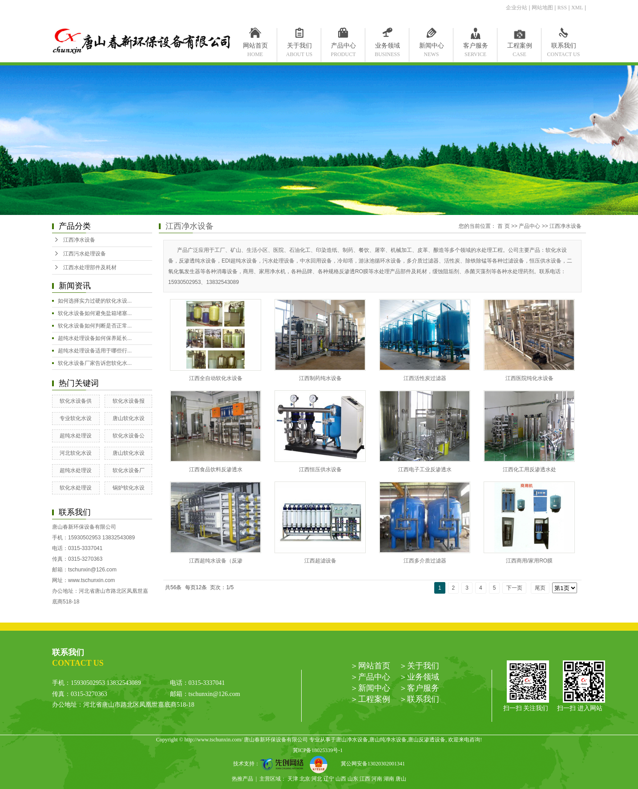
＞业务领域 (419, 676)
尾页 (540, 588)
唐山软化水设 (129, 418)
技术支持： (271, 764)
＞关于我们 (419, 665)
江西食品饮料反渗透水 (215, 469)
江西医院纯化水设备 (529, 378)
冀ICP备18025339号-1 (318, 750)
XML (577, 7)
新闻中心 (431, 47)
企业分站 (516, 7)
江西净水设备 (79, 240)
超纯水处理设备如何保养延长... (95, 338)
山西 (340, 779)
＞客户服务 (419, 688)
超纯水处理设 (76, 436)
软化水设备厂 (129, 470)
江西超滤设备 (320, 561)
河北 (316, 779)
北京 (304, 779)
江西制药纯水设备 (320, 378)
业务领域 (387, 47)
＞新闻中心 (370, 688)
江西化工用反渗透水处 (529, 469)
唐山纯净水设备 (388, 739)
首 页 (503, 226)
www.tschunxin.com (91, 580)
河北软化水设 (76, 453)
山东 (352, 779)
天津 (292, 779)
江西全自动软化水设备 (215, 378)
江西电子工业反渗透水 (425, 469)
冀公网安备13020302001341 (369, 764)
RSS (562, 7)
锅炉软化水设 (129, 488)
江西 (364, 779)
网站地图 (542, 7)
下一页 (514, 588)
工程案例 (519, 47)
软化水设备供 (76, 401)
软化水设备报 (129, 401)
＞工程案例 (370, 699)
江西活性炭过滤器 (425, 378)
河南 (376, 779)
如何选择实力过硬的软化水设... (95, 301)
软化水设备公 (129, 436)
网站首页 (255, 47)
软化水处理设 (76, 488)
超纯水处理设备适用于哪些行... (95, 351)
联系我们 (563, 47)
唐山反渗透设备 (426, 739)
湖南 (389, 779)
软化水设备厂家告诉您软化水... (95, 363)
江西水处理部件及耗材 (90, 267)
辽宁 (328, 779)
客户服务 (475, 47)
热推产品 (242, 779)
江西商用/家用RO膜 (529, 561)
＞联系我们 (419, 699)
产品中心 (343, 47)
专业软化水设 (76, 418)
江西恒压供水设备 (320, 469)
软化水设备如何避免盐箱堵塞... (95, 313)
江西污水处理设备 (84, 254)
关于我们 (299, 47)
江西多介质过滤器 (425, 561)
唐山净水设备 (352, 739)
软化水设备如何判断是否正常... (95, 326)
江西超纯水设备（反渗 (215, 561)
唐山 (401, 779)
